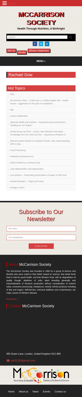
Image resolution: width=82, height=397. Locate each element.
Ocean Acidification (19, 116)
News (36, 391)
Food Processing (18, 150)
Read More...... (13, 299)
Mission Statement (39, 50)
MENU (12, 3)
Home (11, 391)
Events (46, 391)
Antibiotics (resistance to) (21, 156)
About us (23, 391)
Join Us (11, 50)
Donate (22, 52)
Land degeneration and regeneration (27, 169)
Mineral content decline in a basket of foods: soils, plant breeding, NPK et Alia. (40, 142)
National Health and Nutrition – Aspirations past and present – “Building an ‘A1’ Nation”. (38, 124)
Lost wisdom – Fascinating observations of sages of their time (38, 175)
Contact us (60, 391)
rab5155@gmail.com (23, 360)
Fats (12, 94)
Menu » (40, 61)
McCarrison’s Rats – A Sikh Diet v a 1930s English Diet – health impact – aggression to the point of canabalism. (39, 102)
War (12, 110)
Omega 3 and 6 (17, 187)
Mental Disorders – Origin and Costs (27, 181)
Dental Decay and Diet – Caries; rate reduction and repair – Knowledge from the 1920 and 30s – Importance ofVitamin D (38, 133)
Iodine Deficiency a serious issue (25, 162)
